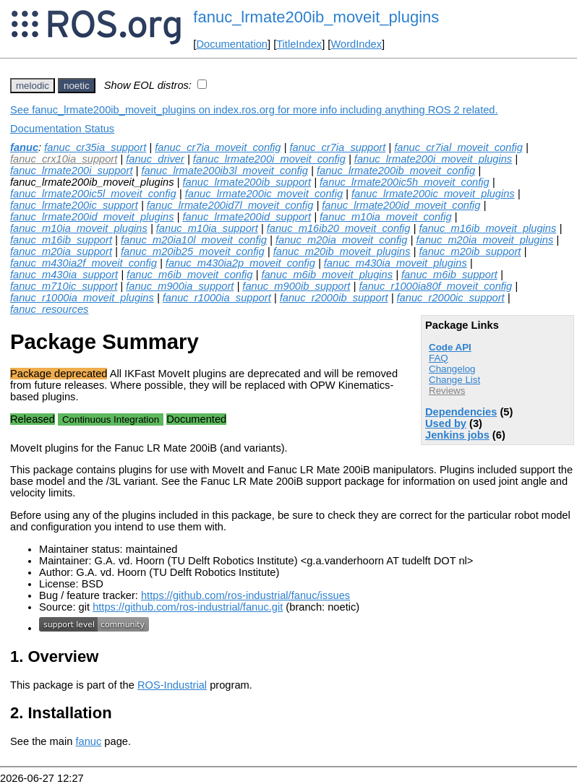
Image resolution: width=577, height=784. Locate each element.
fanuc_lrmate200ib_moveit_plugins (316, 17)
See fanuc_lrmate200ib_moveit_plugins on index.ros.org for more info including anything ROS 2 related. (254, 110)
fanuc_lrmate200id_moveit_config (401, 205)
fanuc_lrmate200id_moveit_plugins (92, 217)
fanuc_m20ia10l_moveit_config (194, 240)
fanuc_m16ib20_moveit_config (339, 228)
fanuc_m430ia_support (64, 274)
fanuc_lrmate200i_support (71, 170)
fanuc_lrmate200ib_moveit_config (396, 170)
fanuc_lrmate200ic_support (74, 205)
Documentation (232, 44)
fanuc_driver (155, 159)
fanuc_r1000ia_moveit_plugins (82, 297)
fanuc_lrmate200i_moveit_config (269, 159)
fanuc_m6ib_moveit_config (189, 274)
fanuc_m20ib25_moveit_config (193, 251)
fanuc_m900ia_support (180, 286)
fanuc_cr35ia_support (95, 147)
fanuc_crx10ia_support (63, 159)
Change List (454, 379)
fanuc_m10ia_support (207, 228)
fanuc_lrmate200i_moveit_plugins (433, 159)
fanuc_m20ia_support (61, 251)
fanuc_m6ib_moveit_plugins (327, 274)
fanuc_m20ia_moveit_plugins (484, 240)
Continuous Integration (110, 419)
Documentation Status (62, 128)
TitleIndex (299, 44)
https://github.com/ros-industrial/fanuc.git (188, 607)
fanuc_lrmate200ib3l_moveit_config (224, 170)
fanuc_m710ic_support (63, 286)
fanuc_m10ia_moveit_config (386, 217)
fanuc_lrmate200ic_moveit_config (264, 193)
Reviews (447, 390)
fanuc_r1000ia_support (217, 297)
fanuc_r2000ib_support (334, 297)
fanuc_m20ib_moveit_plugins (342, 251)
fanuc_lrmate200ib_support (246, 182)
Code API (450, 347)
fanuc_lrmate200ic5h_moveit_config (405, 182)
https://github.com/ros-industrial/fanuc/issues (245, 595)
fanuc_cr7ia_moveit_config (218, 147)
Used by (445, 423)
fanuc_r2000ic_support (451, 297)
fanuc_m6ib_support (449, 274)
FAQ (438, 358)
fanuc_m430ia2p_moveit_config (240, 263)
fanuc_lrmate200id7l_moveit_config (230, 205)
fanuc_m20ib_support (470, 251)
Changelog (452, 368)
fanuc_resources (49, 309)
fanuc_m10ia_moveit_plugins (79, 228)
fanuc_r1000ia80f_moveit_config (435, 286)
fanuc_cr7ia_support (337, 147)
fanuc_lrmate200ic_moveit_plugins (433, 193)
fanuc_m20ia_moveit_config (341, 240)
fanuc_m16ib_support (61, 240)
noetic (77, 85)
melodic (32, 85)
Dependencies (461, 412)
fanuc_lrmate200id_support (246, 217)
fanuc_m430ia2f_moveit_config (83, 263)
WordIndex (356, 44)
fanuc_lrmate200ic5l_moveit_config (93, 193)
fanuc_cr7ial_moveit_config (458, 147)
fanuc (24, 147)
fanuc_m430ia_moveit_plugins (395, 263)
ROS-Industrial (172, 685)
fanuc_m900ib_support (296, 286)
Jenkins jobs (457, 435)
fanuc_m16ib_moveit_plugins (487, 228)
